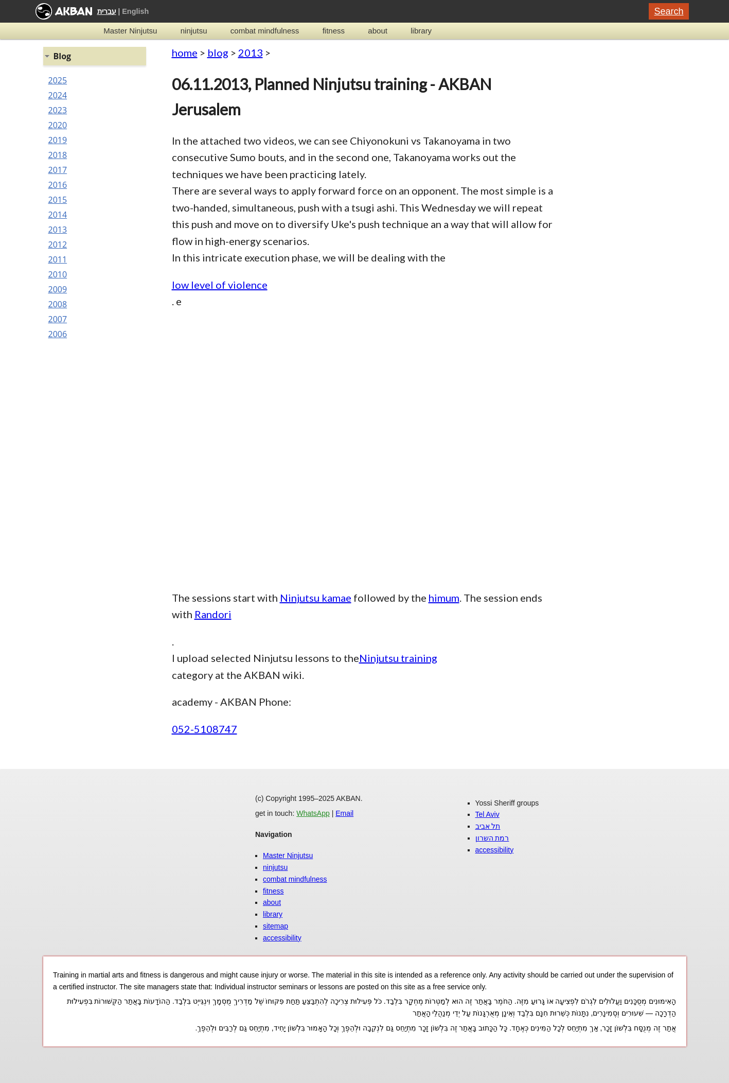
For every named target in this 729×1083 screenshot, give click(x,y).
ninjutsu (194, 30)
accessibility (282, 938)
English (135, 11)
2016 (57, 184)
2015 (57, 199)
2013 (250, 52)
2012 (57, 244)
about (377, 30)
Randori (213, 614)
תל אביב (488, 826)
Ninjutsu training (398, 658)
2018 (57, 155)
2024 (57, 95)
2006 (57, 334)
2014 (57, 214)
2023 (57, 110)
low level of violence (220, 284)
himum (444, 597)
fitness (334, 30)
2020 (57, 125)
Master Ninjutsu (130, 30)
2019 (57, 140)
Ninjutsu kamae (315, 597)
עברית (106, 11)
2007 (57, 319)
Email (344, 813)
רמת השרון (492, 838)
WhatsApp (313, 813)
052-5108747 (204, 729)
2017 (57, 170)
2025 (57, 80)
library (421, 30)
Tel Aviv (487, 814)
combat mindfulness (264, 30)
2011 (57, 259)
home (185, 52)
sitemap (275, 926)
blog (217, 52)
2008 (57, 304)
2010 (57, 274)
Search (668, 11)
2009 (57, 289)
